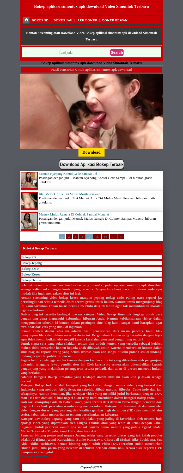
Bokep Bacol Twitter (35, 456)
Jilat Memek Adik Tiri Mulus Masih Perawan (69, 194)
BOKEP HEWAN (114, 20)
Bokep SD (28, 257)
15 (97, 236)
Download (91, 152)
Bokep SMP (30, 269)
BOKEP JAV (62, 20)
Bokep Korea (30, 274)
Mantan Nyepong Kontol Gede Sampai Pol (68, 174)
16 (105, 236)
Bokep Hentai (31, 280)
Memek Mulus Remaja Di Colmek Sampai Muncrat (74, 214)
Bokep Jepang (31, 263)
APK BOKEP (87, 20)
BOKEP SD (40, 20)
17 (113, 236)
